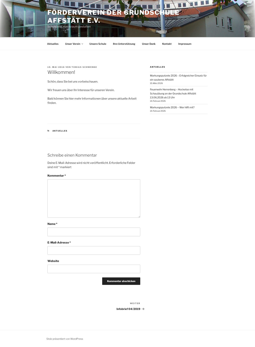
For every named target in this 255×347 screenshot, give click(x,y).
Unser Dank (148, 43)
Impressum (184, 43)
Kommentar (56, 175)
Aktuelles (52, 43)
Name (52, 224)
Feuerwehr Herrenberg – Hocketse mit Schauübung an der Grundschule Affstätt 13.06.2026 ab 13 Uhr (173, 93)
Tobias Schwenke (84, 67)
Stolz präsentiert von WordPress (64, 338)
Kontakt (167, 43)
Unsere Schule (97, 43)
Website (53, 261)
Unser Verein (74, 43)
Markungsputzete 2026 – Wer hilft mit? (172, 107)
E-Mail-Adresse (59, 242)
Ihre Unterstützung (124, 43)
